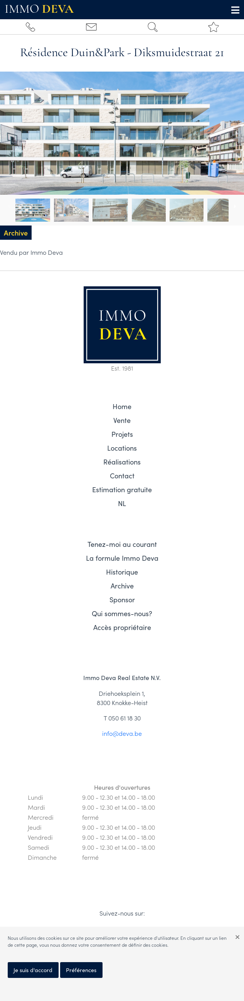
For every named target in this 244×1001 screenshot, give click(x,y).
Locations (122, 448)
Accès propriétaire (122, 627)
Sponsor (122, 599)
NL (122, 503)
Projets (122, 434)
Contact (122, 475)
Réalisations (122, 461)
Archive (122, 585)
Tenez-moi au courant (122, 544)
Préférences (81, 970)
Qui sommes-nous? (122, 613)
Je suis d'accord (32, 970)
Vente (122, 420)
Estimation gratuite (122, 489)
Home (122, 406)
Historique (122, 572)
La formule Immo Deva (122, 558)
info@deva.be (122, 733)
